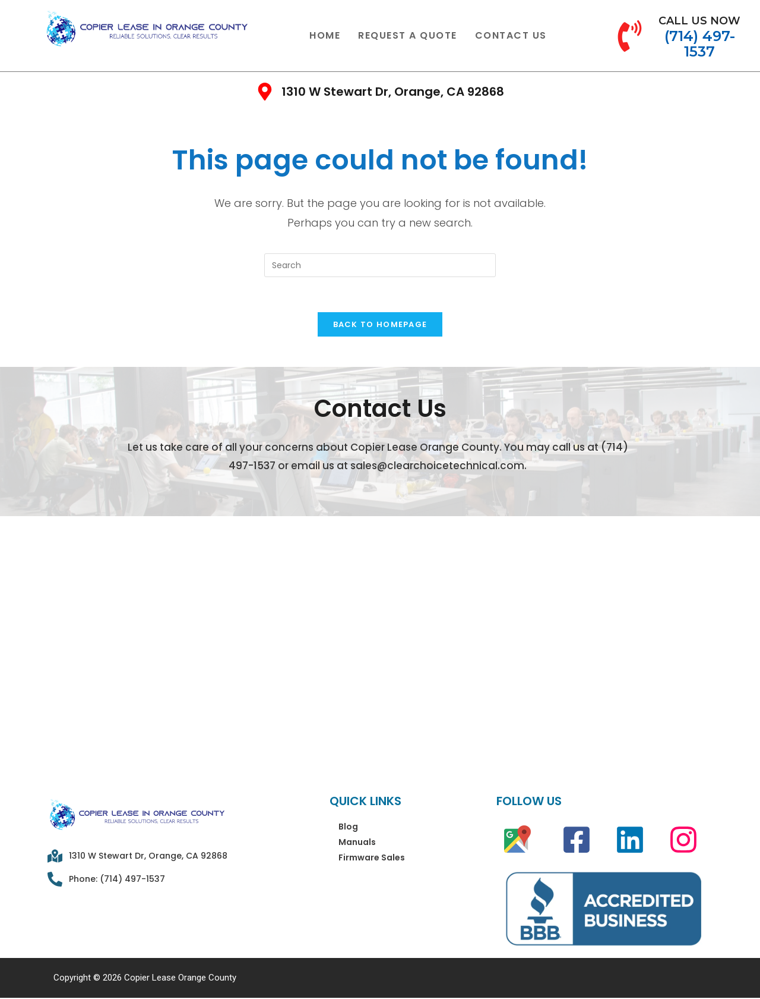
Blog (348, 828)
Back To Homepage (380, 325)
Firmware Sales (371, 859)
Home (324, 35)
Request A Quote (407, 35)
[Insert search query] (380, 265)
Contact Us (511, 35)
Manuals (357, 843)
